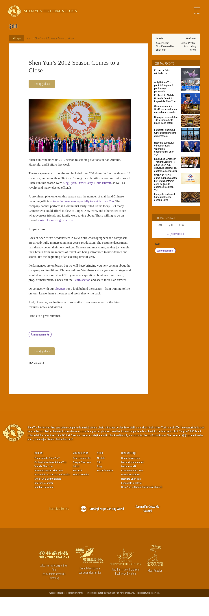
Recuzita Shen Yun (131, 497)
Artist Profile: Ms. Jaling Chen (188, 46)
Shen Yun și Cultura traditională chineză (141, 506)
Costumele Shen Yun (132, 489)
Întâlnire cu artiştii (43, 502)
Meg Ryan (97, 184)
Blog (181, 225)
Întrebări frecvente (43, 506)
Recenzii (77, 489)
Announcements (40, 353)
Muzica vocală (128, 485)
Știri (28, 38)
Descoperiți (128, 472)
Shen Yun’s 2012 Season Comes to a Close (54, 38)
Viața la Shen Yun (43, 485)
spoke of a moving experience (62, 223)
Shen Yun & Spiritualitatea (47, 497)
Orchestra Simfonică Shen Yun (50, 481)
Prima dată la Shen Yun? (47, 477)
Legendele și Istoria (131, 502)
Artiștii (76, 485)
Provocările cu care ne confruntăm (52, 493)
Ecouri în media (81, 493)
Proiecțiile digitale (130, 493)
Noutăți (101, 477)
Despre (38, 472)
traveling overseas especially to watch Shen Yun (86, 203)
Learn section (107, 291)
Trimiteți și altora (42, 84)
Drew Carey (113, 184)
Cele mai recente (81, 477)
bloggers (62, 306)
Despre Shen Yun (82, 481)
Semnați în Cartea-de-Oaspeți (148, 528)
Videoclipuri (80, 472)
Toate (160, 225)
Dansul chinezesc (130, 477)
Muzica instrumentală (132, 481)
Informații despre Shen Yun (48, 489)
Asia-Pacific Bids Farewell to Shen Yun (165, 46)
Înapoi (15, 38)
